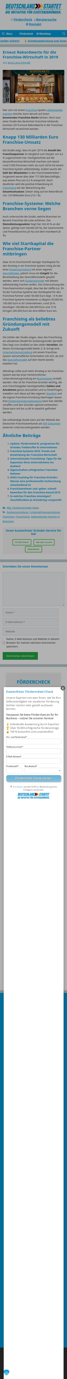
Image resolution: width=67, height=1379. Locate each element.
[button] (6, 1372)
